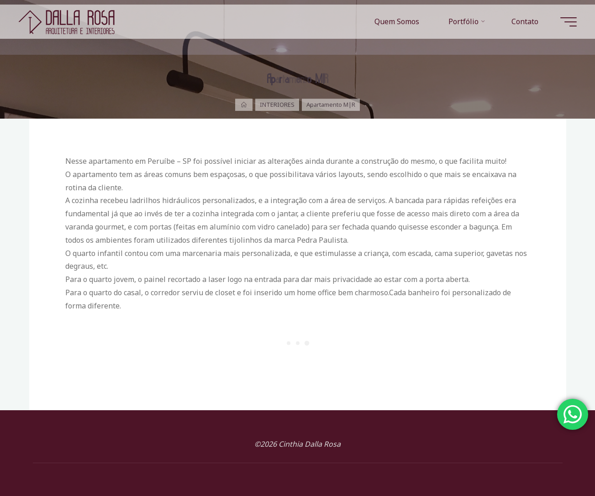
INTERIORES (277, 104)
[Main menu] (568, 21)
